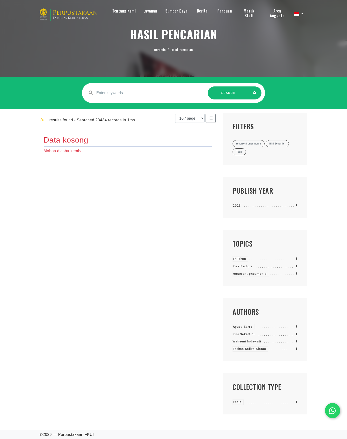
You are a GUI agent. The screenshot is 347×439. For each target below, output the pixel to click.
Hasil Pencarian (182, 50)
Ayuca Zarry (242, 326)
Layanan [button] (150, 11)
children (239, 259)
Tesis (237, 402)
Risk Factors (243, 266)
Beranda (160, 50)
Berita (202, 11)
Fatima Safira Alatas (249, 349)
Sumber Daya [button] (176, 11)
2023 (237, 205)
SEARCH (228, 95)
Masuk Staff (249, 13)
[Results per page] (190, 118)
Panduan (224, 11)
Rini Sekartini (244, 334)
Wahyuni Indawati (247, 341)
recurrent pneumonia (250, 273)
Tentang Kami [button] (124, 11)
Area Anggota (277, 13)
